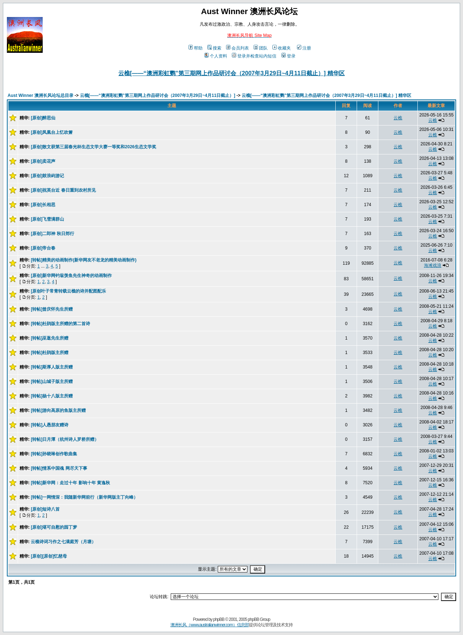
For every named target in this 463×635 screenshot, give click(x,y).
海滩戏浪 (432, 265)
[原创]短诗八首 (45, 509)
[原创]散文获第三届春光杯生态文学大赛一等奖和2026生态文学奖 (93, 146)
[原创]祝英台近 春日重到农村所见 (63, 190)
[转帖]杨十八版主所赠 (52, 396)
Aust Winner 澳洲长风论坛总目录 (40, 95)
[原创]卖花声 (43, 161)
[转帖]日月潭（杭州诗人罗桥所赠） (65, 439)
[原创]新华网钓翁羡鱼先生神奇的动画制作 (71, 275)
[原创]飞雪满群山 (47, 219)
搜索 (214, 48)
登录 (288, 56)
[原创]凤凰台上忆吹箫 (52, 132)
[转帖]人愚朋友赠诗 (49, 424)
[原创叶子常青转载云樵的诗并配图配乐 (68, 291)
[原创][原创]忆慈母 (49, 556)
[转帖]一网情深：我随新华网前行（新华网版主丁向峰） (84, 497)
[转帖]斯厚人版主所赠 (52, 367)
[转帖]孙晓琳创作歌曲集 (54, 453)
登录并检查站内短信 (254, 56)
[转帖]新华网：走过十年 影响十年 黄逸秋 (70, 482)
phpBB (218, 619)
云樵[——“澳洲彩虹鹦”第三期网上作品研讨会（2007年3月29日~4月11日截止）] (157, 95)
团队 (261, 48)
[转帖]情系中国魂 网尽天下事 (59, 468)
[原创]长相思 (43, 204)
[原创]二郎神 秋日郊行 (52, 233)
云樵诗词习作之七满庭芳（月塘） (63, 541)
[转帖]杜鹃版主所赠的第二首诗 (60, 323)
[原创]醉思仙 (43, 117)
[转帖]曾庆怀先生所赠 (52, 309)
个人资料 (215, 56)
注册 (304, 48)
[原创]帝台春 (43, 248)
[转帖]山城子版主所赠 (52, 381)
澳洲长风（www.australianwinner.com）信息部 (209, 624)
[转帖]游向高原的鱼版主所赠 (58, 410)
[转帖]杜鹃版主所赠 (49, 352)
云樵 (398, 117)
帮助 (195, 48)
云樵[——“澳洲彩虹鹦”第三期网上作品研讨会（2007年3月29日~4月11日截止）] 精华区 (231, 73)
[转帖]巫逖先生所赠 (49, 338)
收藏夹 (281, 48)
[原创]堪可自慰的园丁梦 (54, 527)
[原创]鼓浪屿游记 (47, 175)
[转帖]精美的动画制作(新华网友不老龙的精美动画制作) (83, 260)
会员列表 (237, 48)
